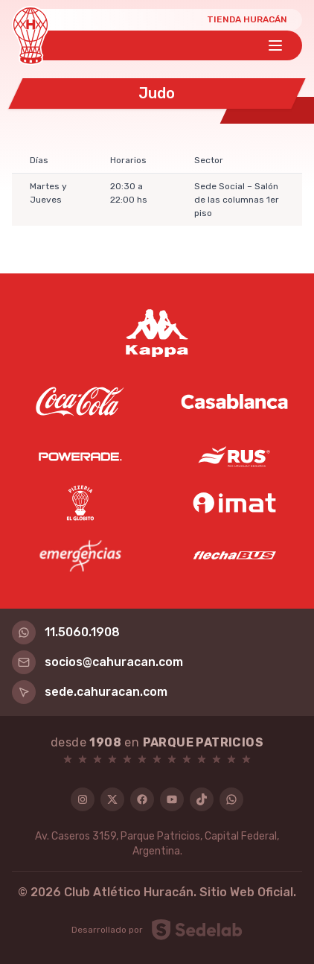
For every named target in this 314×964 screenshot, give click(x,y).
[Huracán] (30, 36)
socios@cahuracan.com (97, 662)
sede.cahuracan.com (89, 692)
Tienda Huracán (247, 19)
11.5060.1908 (66, 632)
